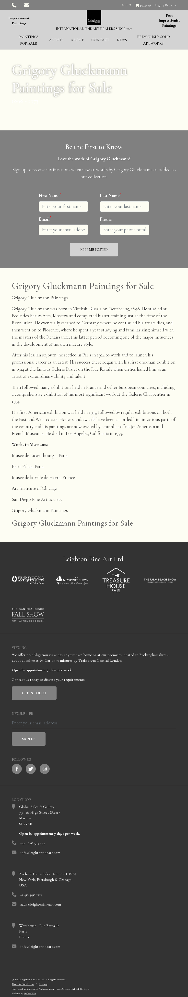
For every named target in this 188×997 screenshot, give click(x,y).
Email (45, 219)
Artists (56, 40)
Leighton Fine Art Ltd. (94, 559)
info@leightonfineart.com (40, 852)
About (77, 40)
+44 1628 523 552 (32, 843)
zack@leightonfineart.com (40, 904)
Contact (100, 40)
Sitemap (43, 984)
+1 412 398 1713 (31, 894)
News (122, 40)
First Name (50, 195)
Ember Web (30, 993)
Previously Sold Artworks (153, 40)
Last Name (110, 195)
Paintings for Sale (28, 40)
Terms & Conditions (23, 984)
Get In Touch (34, 693)
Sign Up (28, 739)
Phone (106, 219)
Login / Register (165, 5)
